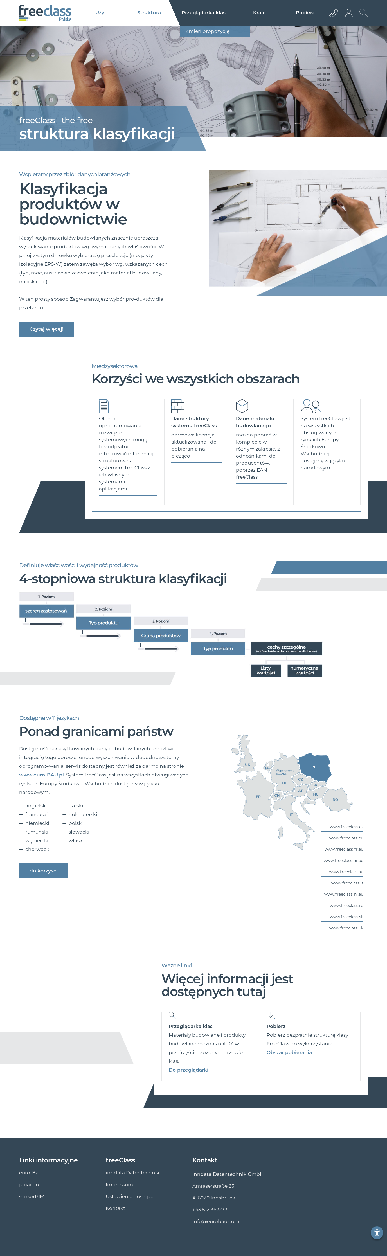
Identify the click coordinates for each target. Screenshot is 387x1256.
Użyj (100, 12)
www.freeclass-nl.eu (343, 894)
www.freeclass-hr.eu (343, 860)
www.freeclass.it (347, 883)
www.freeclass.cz (346, 826)
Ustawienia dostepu (130, 1196)
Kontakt (115, 1208)
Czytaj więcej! (47, 329)
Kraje (259, 12)
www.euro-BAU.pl (41, 775)
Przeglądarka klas (204, 12)
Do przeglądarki (188, 1070)
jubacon (29, 1184)
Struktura (149, 12)
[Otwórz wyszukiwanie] (362, 17)
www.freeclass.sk (346, 916)
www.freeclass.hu (346, 871)
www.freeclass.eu (346, 838)
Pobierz (305, 12)
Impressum (119, 1184)
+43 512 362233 (210, 1209)
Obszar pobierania (289, 1052)
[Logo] (45, 13)
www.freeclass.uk (346, 928)
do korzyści (44, 871)
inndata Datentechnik (132, 1173)
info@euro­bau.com (215, 1221)
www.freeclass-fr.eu (344, 849)
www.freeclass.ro (346, 905)
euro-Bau (30, 1173)
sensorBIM (31, 1196)
